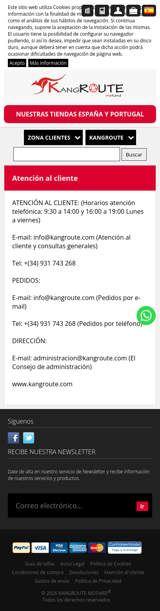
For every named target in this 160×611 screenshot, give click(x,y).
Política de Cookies (110, 563)
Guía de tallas (40, 563)
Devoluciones (83, 572)
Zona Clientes (49, 137)
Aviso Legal (72, 563)
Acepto (17, 63)
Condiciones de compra (38, 572)
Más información (48, 63)
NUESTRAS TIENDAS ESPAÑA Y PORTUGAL (80, 114)
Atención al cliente (124, 572)
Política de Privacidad (98, 581)
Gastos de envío (52, 581)
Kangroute (106, 137)
